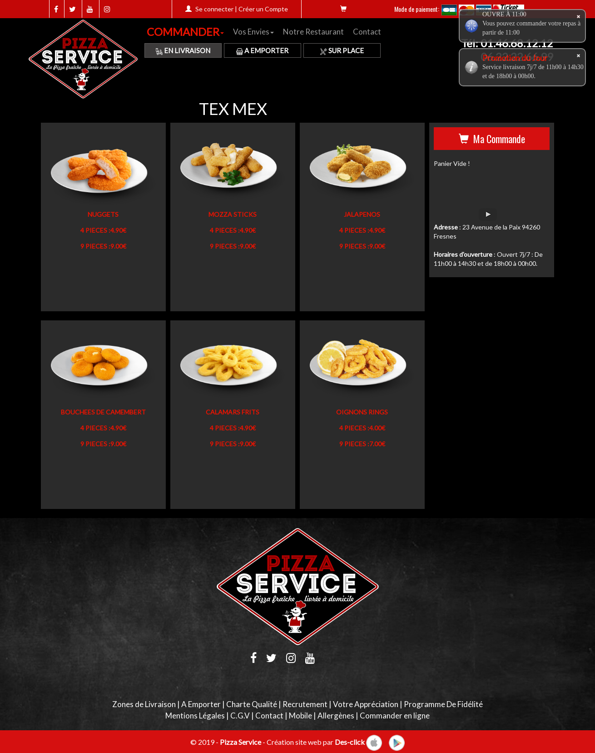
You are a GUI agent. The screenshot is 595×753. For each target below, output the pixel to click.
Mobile (300, 715)
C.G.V (240, 715)
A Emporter (262, 50)
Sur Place (342, 50)
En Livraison (183, 50)
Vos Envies (253, 31)
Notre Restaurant (313, 31)
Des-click (350, 741)
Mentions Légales (195, 715)
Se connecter (214, 9)
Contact (367, 31)
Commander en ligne (395, 715)
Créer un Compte (263, 9)
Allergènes (335, 715)
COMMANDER (185, 31)
